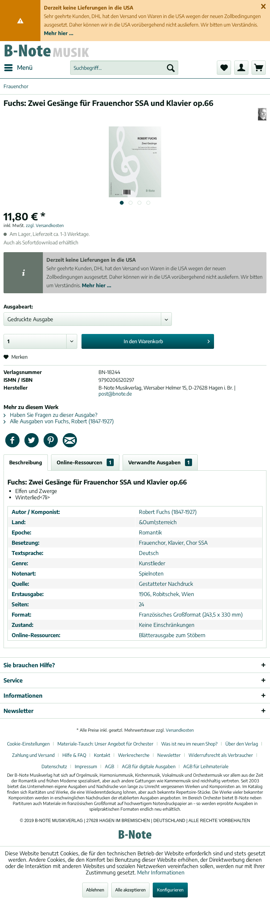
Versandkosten (180, 730)
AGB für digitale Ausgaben (148, 766)
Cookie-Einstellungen (28, 744)
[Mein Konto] (241, 68)
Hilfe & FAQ (74, 755)
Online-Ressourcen (85, 462)
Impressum (86, 766)
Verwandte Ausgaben (160, 462)
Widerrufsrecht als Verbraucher (221, 755)
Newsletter (169, 755)
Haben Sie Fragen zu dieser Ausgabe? (50, 415)
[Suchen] (170, 68)
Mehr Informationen (161, 872)
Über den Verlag (241, 744)
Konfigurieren (170, 889)
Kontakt (102, 755)
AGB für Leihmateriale (206, 766)
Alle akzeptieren (130, 889)
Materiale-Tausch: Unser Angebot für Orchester (105, 744)
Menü (18, 66)
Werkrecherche (134, 755)
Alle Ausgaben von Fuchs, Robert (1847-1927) (59, 421)
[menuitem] (18, 68)
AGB (109, 766)
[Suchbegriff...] (124, 68)
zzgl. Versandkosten (45, 225)
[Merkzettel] (224, 68)
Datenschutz (54, 766)
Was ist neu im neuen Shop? (189, 744)
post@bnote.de (115, 394)
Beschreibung (25, 462)
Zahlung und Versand (33, 755)
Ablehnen (95, 889)
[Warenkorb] (259, 68)
